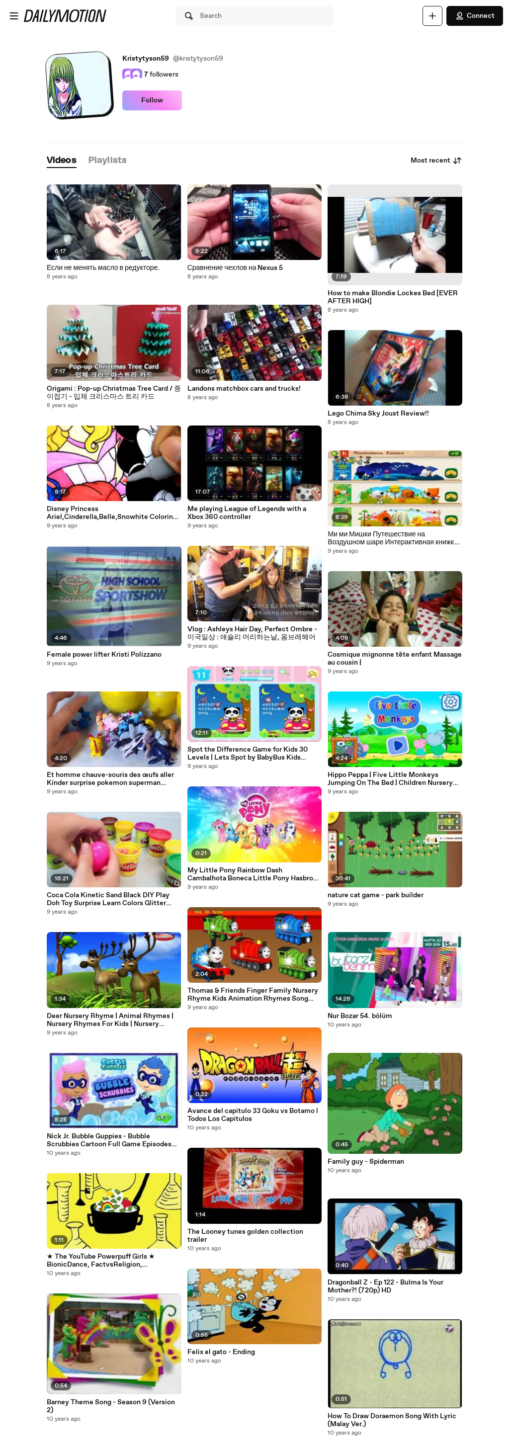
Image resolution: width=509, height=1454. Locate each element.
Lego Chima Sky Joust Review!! (378, 414)
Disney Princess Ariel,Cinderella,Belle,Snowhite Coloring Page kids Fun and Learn (112, 513)
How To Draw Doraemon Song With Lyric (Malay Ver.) (392, 1420)
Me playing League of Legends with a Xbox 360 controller (246, 513)
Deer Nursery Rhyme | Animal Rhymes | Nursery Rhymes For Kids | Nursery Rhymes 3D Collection (110, 1020)
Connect (475, 16)
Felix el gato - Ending (221, 1352)
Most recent (436, 161)
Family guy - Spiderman (366, 1162)
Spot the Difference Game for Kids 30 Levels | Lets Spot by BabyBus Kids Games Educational (247, 754)
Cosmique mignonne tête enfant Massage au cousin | (395, 659)
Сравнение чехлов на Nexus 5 (235, 268)
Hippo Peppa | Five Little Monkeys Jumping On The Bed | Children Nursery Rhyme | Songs (390, 779)
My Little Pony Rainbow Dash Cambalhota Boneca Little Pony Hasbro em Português (250, 874)
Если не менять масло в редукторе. (103, 268)
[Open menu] (14, 16)
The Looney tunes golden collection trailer (245, 1236)
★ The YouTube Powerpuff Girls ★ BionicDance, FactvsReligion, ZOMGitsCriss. (101, 1261)
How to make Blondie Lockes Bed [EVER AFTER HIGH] (393, 297)
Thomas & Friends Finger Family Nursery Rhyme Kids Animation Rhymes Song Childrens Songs (252, 995)
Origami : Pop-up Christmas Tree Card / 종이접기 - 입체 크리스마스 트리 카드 (114, 393)
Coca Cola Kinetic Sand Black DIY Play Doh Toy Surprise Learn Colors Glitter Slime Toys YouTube (108, 899)
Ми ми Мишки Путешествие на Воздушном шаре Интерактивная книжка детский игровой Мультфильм (393, 538)
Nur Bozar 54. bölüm (360, 1016)
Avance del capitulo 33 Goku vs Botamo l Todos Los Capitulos (252, 1115)
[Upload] (432, 16)
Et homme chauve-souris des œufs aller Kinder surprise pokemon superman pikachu (110, 779)
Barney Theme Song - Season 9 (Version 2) (111, 1406)
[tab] (62, 161)
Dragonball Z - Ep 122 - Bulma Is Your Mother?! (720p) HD (385, 1286)
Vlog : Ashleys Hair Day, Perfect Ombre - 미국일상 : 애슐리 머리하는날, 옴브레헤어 (252, 633)
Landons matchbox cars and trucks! (244, 389)
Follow (152, 100)
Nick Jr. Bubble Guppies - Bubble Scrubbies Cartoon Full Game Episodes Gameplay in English (109, 1140)
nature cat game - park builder (376, 895)
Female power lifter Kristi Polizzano (104, 655)
